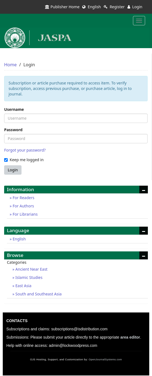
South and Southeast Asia (38, 294)
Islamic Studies (28, 277)
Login (134, 6)
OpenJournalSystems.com (105, 359)
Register (114, 6)
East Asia (22, 285)
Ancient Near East (30, 269)
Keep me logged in (24, 159)
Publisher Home (62, 6)
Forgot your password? (25, 150)
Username (14, 109)
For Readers (23, 197)
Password (13, 129)
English (91, 6)
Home (10, 65)
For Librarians (25, 214)
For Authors (23, 205)
